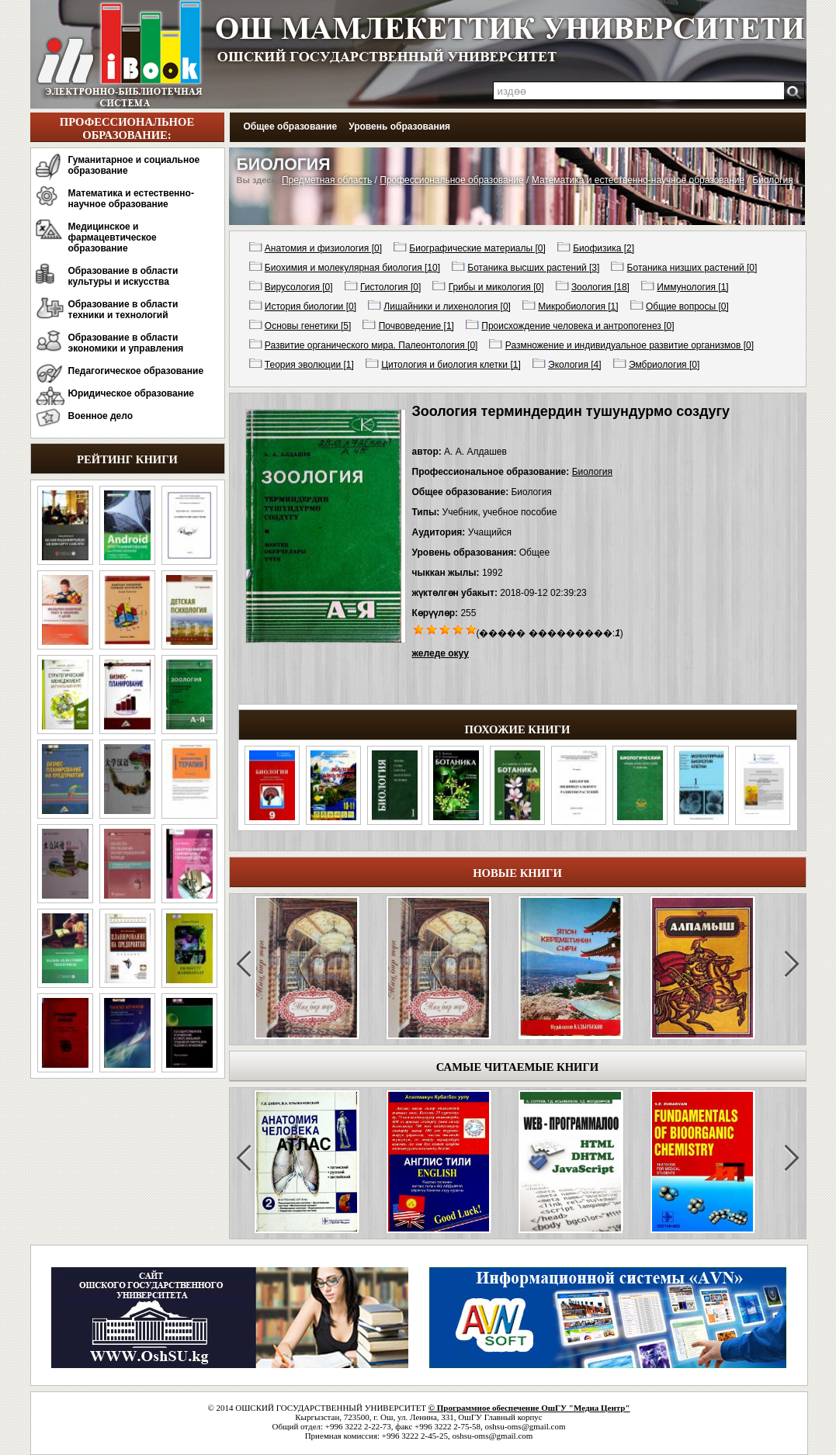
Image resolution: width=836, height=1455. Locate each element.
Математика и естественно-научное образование (131, 199)
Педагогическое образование (136, 370)
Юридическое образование (131, 393)
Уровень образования (399, 126)
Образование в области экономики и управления (126, 343)
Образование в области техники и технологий (123, 309)
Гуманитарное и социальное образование (134, 165)
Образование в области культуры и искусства (123, 276)
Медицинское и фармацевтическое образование (112, 237)
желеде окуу (440, 653)
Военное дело (101, 416)
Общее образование (291, 126)
